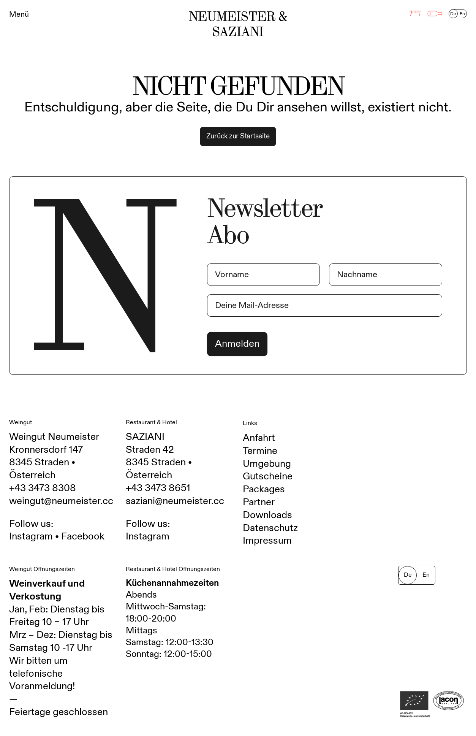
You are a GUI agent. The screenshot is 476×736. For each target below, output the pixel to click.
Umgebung (267, 467)
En (462, 14)
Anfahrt (259, 441)
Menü (19, 14)
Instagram (31, 539)
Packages (264, 492)
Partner (259, 505)
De (453, 14)
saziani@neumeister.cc (175, 504)
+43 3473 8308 (42, 491)
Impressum (267, 544)
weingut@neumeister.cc (61, 504)
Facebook (82, 539)
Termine (260, 454)
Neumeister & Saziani (238, 24)
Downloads (267, 518)
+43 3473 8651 (158, 491)
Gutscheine (268, 479)
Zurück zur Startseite (237, 136)
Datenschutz (270, 531)
